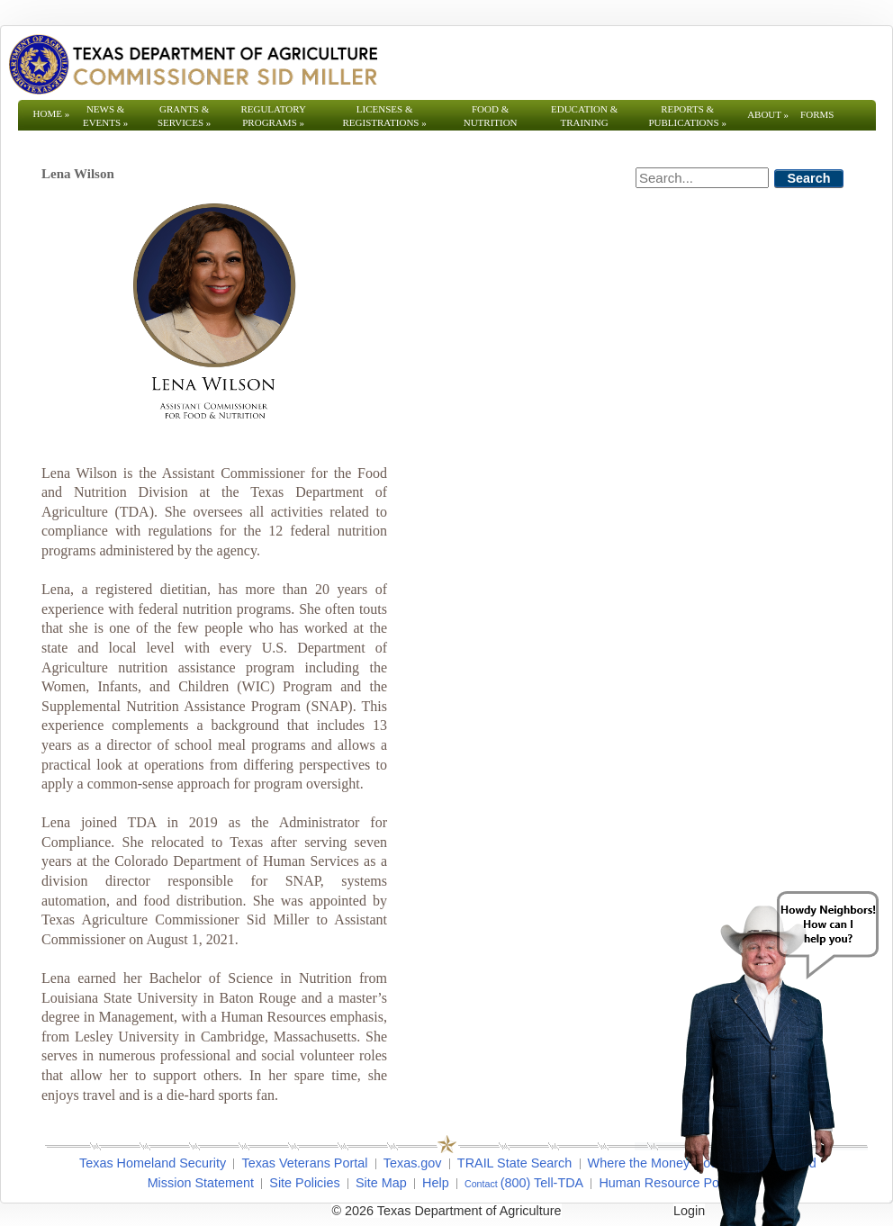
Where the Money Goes (656, 1163)
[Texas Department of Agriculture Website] (192, 64)
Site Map (381, 1183)
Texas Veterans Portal (304, 1163)
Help (435, 1183)
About (768, 114)
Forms (817, 114)
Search (809, 178)
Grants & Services (184, 116)
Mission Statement (201, 1183)
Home (51, 113)
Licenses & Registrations (385, 116)
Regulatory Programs (273, 116)
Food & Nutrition (491, 116)
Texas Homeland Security (152, 1163)
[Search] (702, 177)
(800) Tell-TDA (542, 1183)
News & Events (105, 116)
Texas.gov (412, 1163)
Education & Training (584, 116)
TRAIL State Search (514, 1163)
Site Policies (304, 1183)
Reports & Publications (687, 116)
